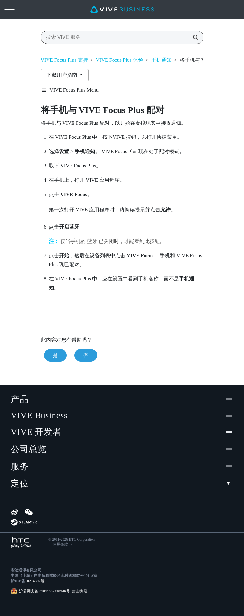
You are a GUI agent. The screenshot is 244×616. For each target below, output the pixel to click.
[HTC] (21, 542)
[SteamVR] (24, 522)
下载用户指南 (62, 75)
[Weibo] (14, 512)
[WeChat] (29, 512)
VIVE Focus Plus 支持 (64, 60)
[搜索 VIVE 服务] (193, 37)
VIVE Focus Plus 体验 (119, 60)
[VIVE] (122, 9)
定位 (122, 483)
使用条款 (60, 544)
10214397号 (34, 581)
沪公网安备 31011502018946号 (44, 591)
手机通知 (161, 60)
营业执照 (78, 591)
